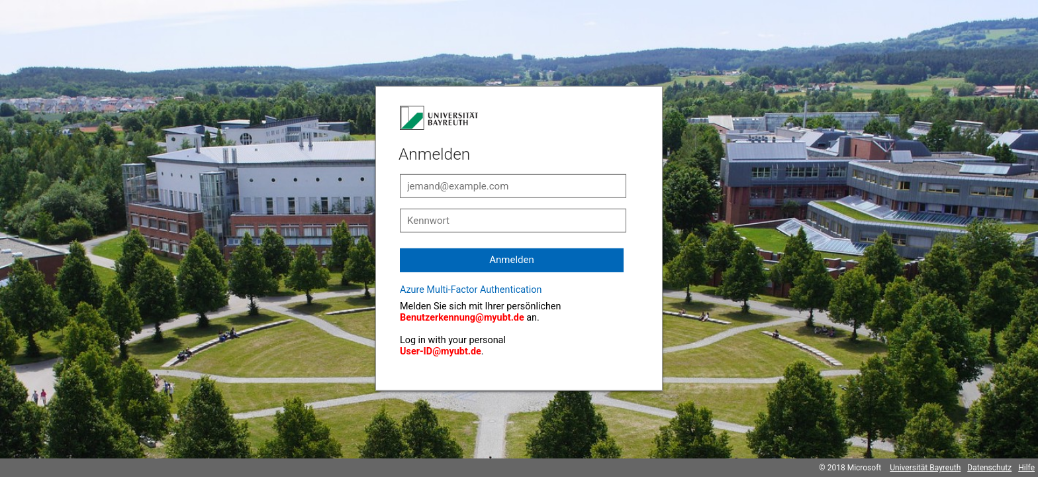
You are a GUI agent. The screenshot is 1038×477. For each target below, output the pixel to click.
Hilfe (1026, 467)
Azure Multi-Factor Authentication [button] (471, 289)
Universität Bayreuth (925, 467)
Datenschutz (989, 467)
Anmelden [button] (511, 260)
